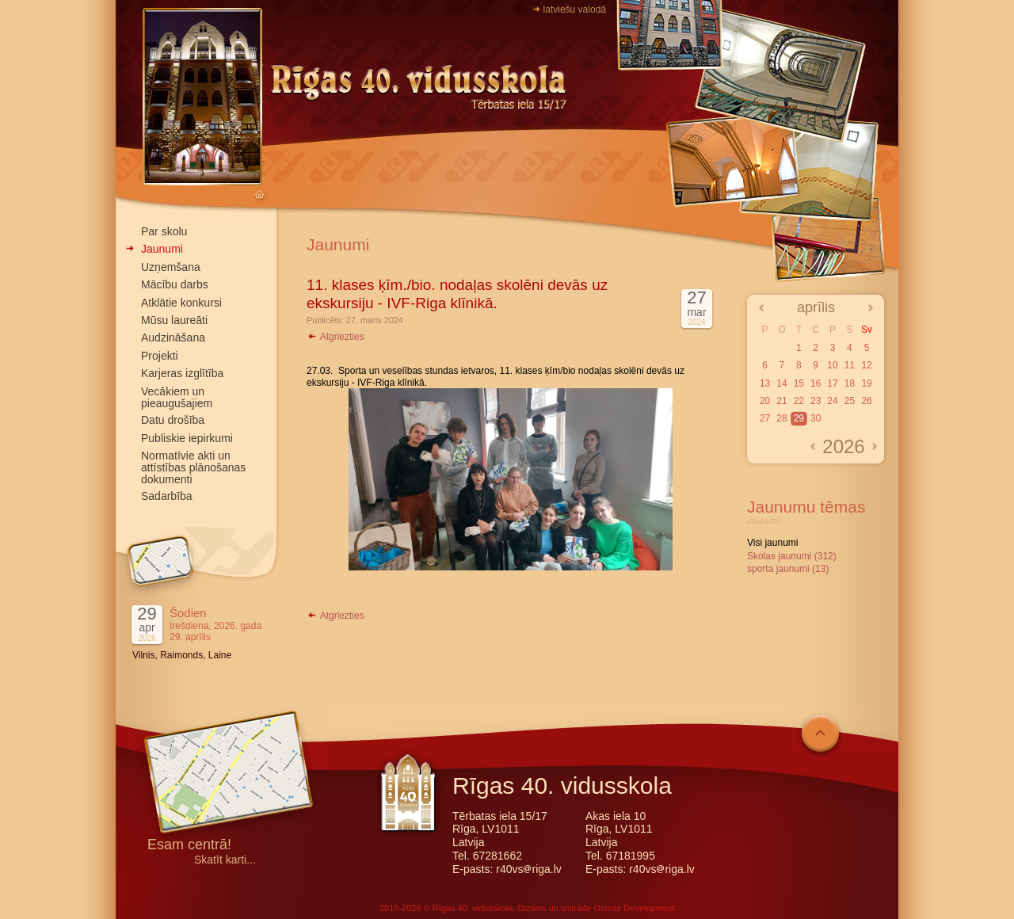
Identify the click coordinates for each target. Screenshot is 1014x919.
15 (799, 383)
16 (815, 383)
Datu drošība (172, 420)
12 (866, 365)
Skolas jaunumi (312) (792, 556)
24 (832, 400)
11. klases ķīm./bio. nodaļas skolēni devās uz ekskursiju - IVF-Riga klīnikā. (457, 293)
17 (832, 383)
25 (849, 400)
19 (866, 383)
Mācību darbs (174, 284)
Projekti (159, 355)
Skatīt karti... (225, 860)
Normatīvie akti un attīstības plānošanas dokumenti (193, 467)
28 (781, 418)
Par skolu (164, 231)
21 (781, 400)
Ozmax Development (634, 908)
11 (849, 365)
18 (849, 383)
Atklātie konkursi (181, 302)
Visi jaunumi (772, 542)
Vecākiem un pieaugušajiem (176, 397)
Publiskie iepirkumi (187, 438)
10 (832, 365)
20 (765, 400)
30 (815, 418)
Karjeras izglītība (182, 373)
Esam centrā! (189, 845)
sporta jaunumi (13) (788, 568)
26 (866, 400)
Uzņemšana (170, 267)
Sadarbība (167, 496)
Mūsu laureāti (174, 320)
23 (815, 400)
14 (781, 383)
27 (765, 418)
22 (799, 400)
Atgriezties (335, 336)
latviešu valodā (574, 9)
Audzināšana (173, 337)
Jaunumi (162, 248)
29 (799, 418)
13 (765, 383)
